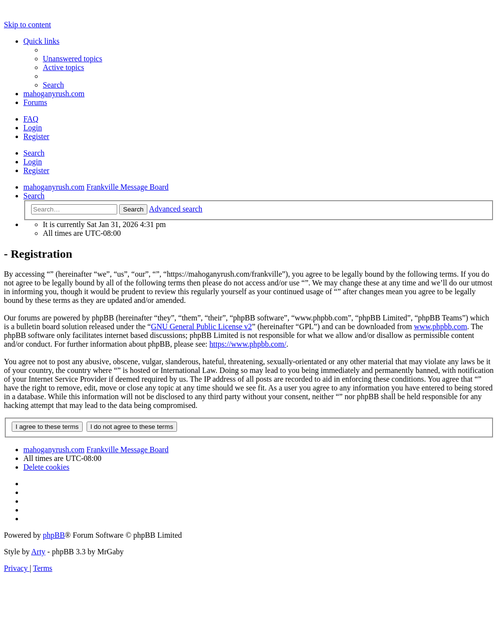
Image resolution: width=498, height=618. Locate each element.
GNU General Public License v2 (201, 326)
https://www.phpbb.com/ (248, 344)
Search (34, 153)
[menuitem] (72, 58)
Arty (38, 551)
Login (32, 162)
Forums (35, 102)
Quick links (41, 41)
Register (36, 170)
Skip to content (27, 24)
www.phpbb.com (440, 326)
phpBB (54, 535)
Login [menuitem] (32, 128)
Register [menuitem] (36, 136)
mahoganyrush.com (54, 93)
